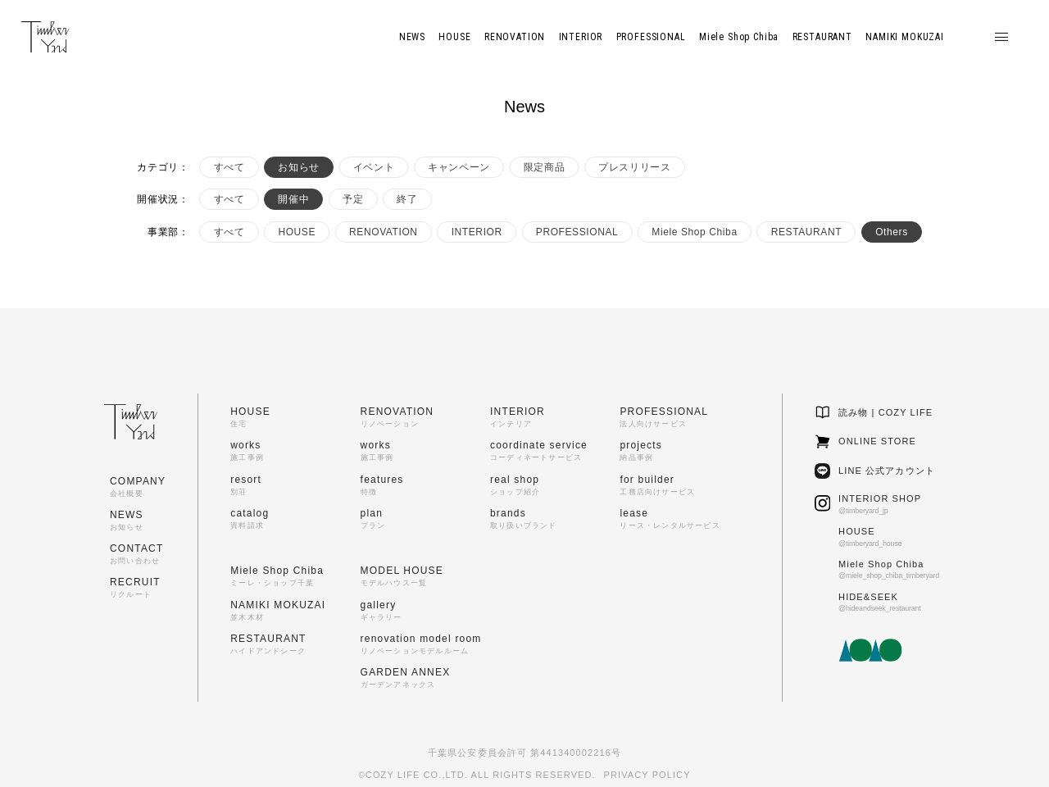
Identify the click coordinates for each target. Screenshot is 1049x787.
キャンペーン (459, 167)
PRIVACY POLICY (647, 775)
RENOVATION (383, 232)
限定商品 (544, 167)
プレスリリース (634, 167)
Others (891, 232)
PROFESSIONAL (577, 232)
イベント (373, 167)
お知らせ (298, 167)
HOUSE (297, 232)
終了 (407, 199)
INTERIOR (477, 232)
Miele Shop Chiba (694, 232)
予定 (353, 199)
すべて (229, 167)
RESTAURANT (806, 232)
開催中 (293, 199)
